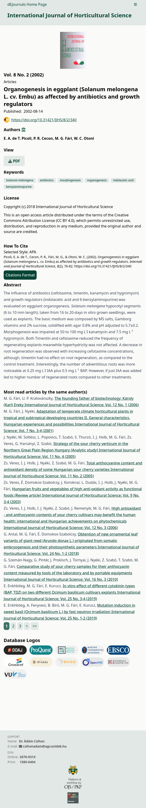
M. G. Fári (64, 138)
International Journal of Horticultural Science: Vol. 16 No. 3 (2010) (61, 579)
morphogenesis (70, 180)
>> (34, 626)
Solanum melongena (19, 180)
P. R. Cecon (43, 138)
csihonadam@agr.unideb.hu (45, 746)
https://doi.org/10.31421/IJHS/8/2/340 (40, 120)
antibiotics (47, 180)
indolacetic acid (123, 180)
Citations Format (20, 275)
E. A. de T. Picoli (18, 138)
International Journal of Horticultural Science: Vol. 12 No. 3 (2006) (61, 527)
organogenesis (97, 180)
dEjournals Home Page (27, 4)
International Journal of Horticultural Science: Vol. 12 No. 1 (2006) (82, 404)
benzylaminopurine (19, 187)
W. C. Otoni (84, 138)
